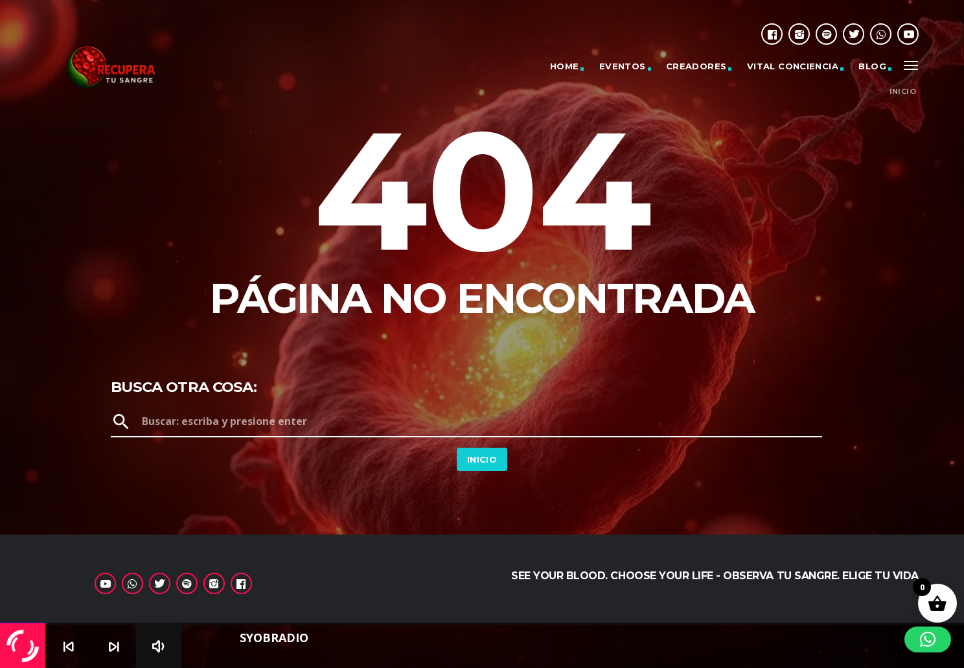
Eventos (622, 66)
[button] (927, 639)
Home (564, 66)
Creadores (696, 66)
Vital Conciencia (792, 66)
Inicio (902, 91)
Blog (872, 66)
